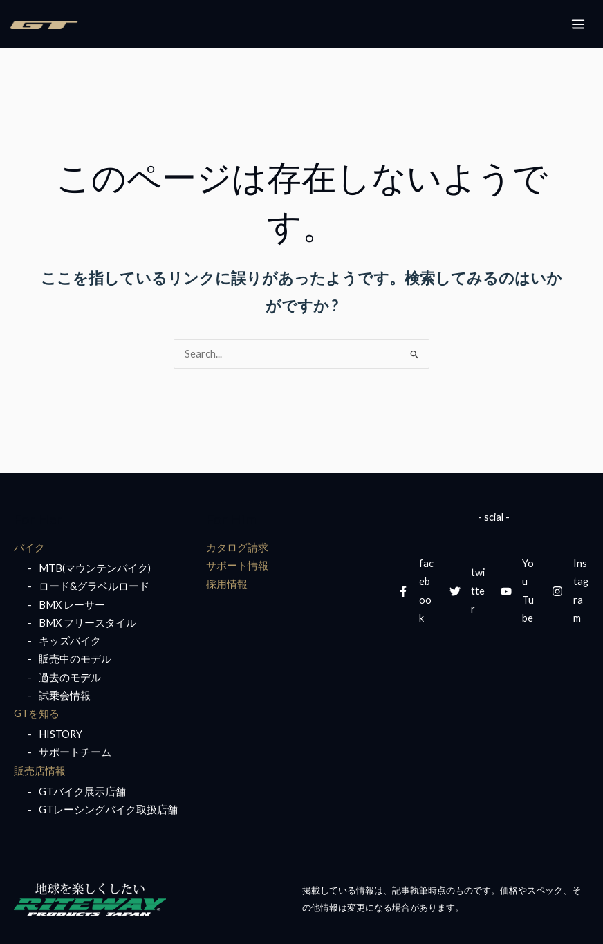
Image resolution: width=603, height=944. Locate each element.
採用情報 (227, 584)
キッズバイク (70, 641)
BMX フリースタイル (87, 623)
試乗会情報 (65, 695)
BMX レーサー (72, 605)
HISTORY (60, 734)
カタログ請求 (237, 547)
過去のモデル (70, 677)
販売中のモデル (75, 659)
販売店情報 (40, 771)
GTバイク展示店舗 (82, 791)
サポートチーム (75, 752)
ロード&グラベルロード (94, 586)
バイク (29, 547)
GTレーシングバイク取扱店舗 (108, 809)
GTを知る (36, 713)
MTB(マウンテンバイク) (95, 568)
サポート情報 (237, 565)
